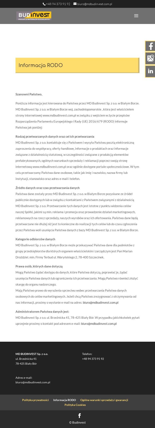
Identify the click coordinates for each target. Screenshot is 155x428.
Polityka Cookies (75, 404)
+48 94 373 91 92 (58, 4)
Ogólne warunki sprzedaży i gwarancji (104, 400)
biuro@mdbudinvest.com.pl (100, 302)
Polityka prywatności (35, 400)
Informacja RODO (64, 400)
